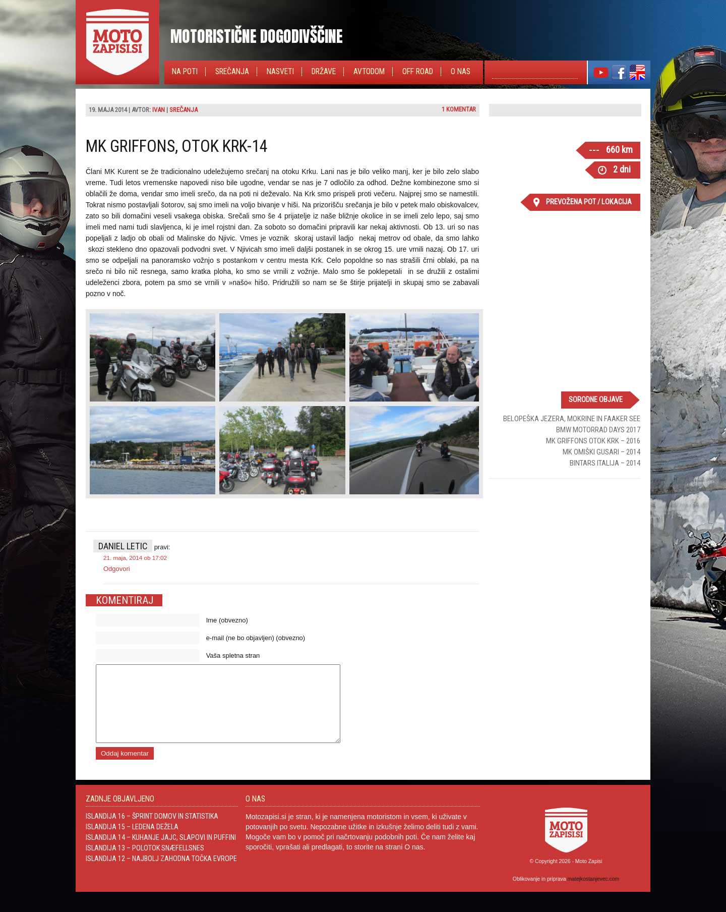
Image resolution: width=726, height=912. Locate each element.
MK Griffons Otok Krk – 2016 (593, 440)
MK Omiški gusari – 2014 (601, 452)
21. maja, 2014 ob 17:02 (135, 557)
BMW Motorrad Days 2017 (598, 429)
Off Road (417, 71)
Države (324, 71)
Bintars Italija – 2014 (605, 463)
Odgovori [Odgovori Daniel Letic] (116, 569)
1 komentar (459, 109)
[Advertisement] (564, 552)
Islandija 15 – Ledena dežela (132, 842)
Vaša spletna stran (233, 655)
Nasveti (280, 71)
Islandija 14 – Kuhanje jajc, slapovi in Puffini (161, 852)
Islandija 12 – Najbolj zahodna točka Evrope (161, 874)
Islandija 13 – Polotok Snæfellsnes (145, 863)
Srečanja (232, 71)
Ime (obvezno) (227, 620)
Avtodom (369, 71)
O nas (460, 71)
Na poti (185, 71)
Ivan (158, 109)
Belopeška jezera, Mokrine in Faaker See (571, 418)
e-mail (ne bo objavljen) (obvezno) (256, 638)
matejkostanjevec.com (593, 894)
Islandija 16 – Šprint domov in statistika (152, 831)
